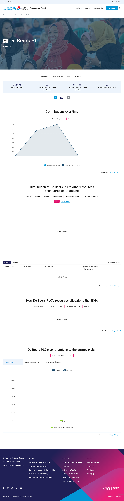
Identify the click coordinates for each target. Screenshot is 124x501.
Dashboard (111, 8)
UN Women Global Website (13, 465)
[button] (115, 87)
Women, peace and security (38, 473)
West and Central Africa (71, 481)
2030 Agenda (98, 8)
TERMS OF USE (6, 496)
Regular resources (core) (53, 165)
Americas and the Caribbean (72, 462)
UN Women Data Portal (11, 461)
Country (15, 262)
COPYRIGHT (110, 496)
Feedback (90, 470)
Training (119, 2)
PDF (115, 172)
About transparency (93, 462)
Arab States (66, 466)
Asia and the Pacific (69, 470)
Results (77, 8)
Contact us (90, 466)
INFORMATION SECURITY (27, 496)
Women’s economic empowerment (63, 427)
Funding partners (13, 15)
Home (4, 15)
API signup (90, 473)
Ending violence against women (40, 462)
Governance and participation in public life (43, 470)
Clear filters (65, 201)
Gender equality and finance (38, 466)
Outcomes (7, 262)
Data (113, 2)
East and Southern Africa (71, 473)
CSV (110, 172)
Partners (87, 8)
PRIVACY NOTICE (16, 496)
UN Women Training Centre (13, 458)
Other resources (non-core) (72, 165)
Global (4, 2)
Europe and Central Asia (71, 477)
